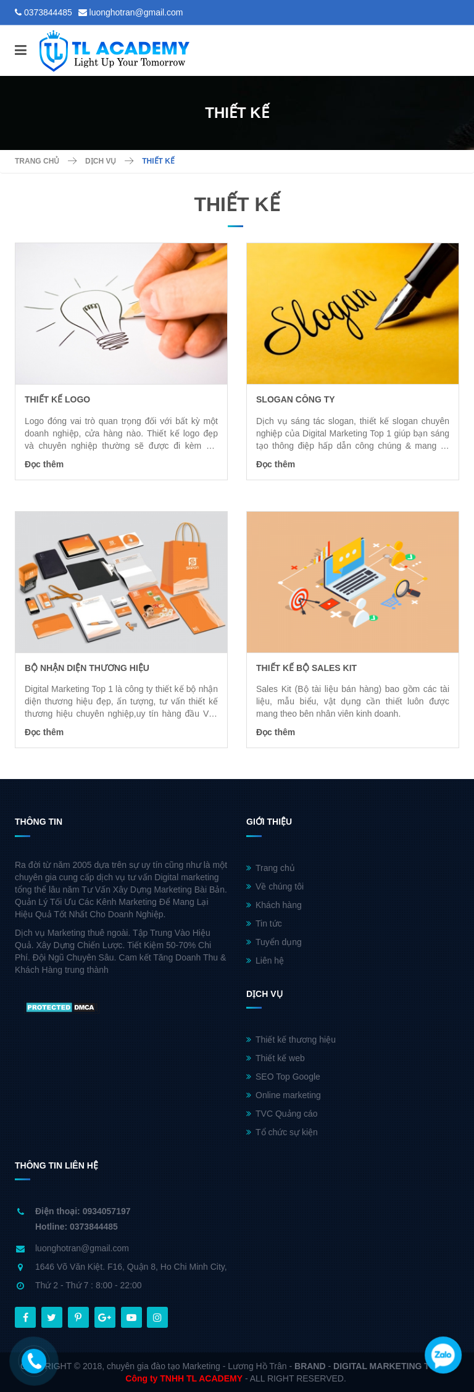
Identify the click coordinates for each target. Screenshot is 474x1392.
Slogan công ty (295, 399)
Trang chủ (270, 868)
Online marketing (283, 1095)
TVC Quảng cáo (282, 1114)
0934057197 (107, 1211)
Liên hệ (265, 960)
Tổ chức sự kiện (282, 1132)
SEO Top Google (283, 1077)
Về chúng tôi (275, 886)
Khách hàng (274, 905)
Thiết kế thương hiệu (291, 1039)
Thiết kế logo (57, 399)
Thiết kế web (275, 1058)
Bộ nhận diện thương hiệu (87, 668)
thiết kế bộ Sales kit (306, 668)
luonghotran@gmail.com (136, 12)
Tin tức (264, 923)
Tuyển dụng (274, 942)
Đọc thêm (44, 464)
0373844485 (48, 12)
